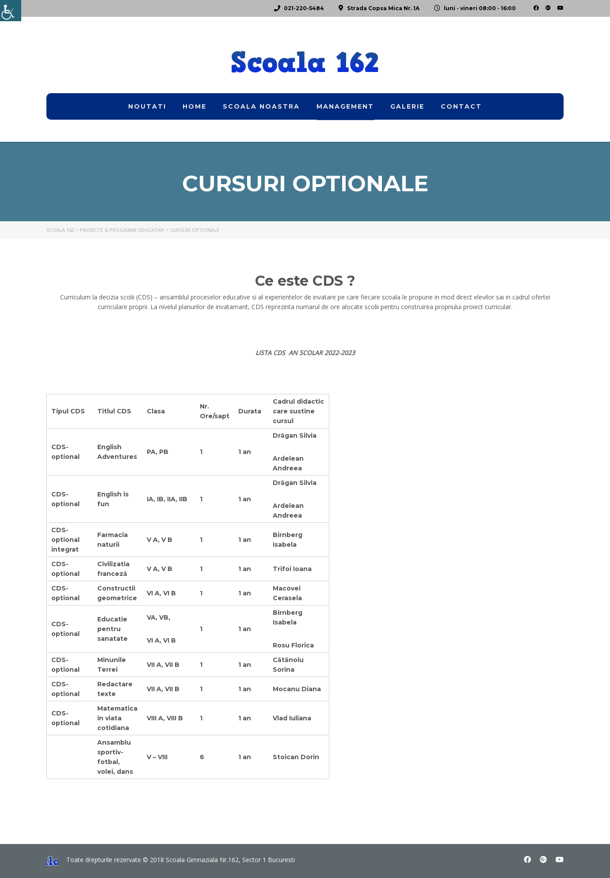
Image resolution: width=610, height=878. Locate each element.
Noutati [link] (147, 106)
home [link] (194, 106)
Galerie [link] (407, 106)
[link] (10, 10)
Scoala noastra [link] (261, 106)
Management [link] (345, 106)
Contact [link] (461, 106)
